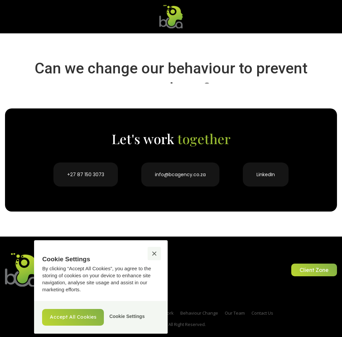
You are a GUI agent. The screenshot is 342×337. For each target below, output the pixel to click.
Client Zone (314, 270)
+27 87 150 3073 (85, 174)
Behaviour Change (199, 313)
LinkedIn (265, 174)
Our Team (235, 313)
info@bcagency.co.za (180, 174)
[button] (154, 253)
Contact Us (262, 313)
